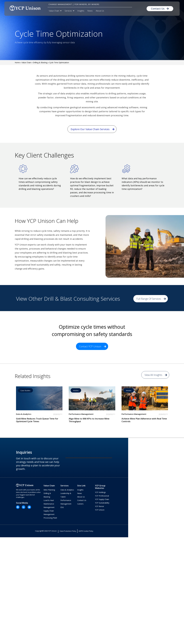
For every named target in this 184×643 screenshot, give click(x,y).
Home (17, 62)
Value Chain (26, 62)
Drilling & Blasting (40, 62)
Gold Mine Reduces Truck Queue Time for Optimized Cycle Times (37, 420)
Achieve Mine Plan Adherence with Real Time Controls (144, 420)
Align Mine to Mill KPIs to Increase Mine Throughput (89, 420)
